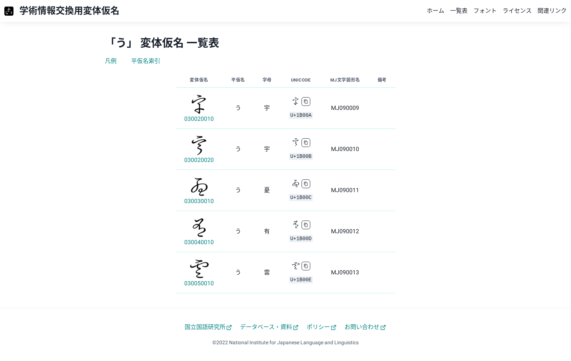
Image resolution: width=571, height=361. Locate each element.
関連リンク (552, 10)
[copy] (306, 101)
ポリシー (321, 327)
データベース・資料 (269, 327)
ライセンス (517, 10)
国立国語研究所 (208, 327)
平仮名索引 (145, 60)
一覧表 (459, 10)
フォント (485, 10)
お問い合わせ (365, 327)
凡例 (111, 60)
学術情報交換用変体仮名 (69, 10)
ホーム (435, 10)
